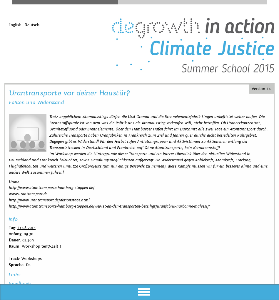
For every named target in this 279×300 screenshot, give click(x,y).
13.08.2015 (26, 228)
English (15, 25)
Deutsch (31, 25)
